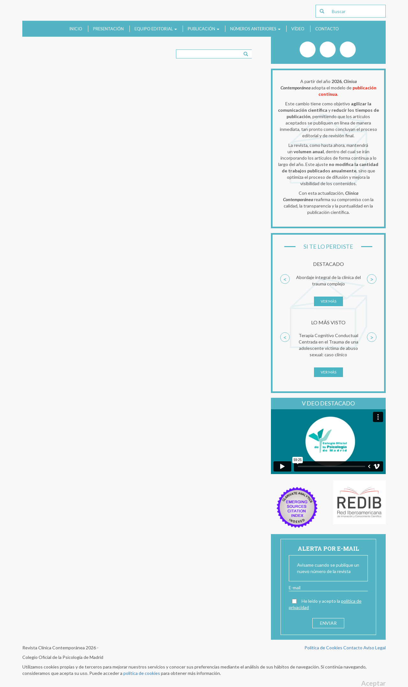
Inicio (75, 28)
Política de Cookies (323, 647)
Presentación (108, 28)
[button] (285, 293)
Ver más (328, 301)
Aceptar (373, 683)
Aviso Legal (374, 647)
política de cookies (141, 673)
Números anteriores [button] (255, 28)
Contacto (327, 28)
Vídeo (297, 28)
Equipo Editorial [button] (156, 28)
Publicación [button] (203, 28)
